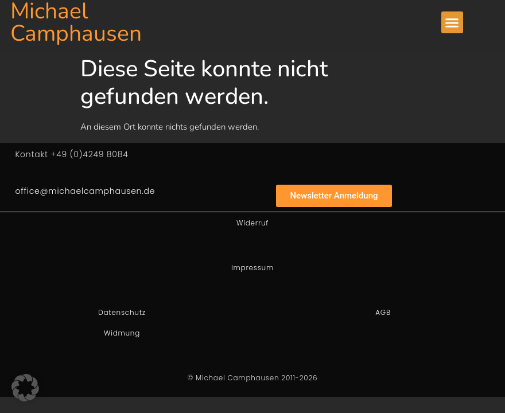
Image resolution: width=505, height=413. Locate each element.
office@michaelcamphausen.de (85, 191)
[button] (452, 22)
